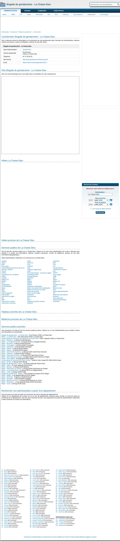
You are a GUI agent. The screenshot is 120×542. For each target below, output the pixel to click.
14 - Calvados (5, 491)
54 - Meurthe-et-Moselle (37, 502)
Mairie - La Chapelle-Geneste (10, 342)
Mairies (27, 11)
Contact (93, 537)
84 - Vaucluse (60, 493)
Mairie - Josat (5, 384)
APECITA (30, 263)
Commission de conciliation (10, 274)
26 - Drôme (4, 510)
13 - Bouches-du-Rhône (8, 490)
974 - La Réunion (61, 523)
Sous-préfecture (78, 14)
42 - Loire (32, 481)
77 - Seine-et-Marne (62, 481)
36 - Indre (32, 471)
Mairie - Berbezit (6, 367)
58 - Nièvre (33, 508)
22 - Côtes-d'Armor (7, 503)
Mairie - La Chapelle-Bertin (10, 370)
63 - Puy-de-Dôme (35, 517)
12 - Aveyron (5, 488)
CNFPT (55, 273)
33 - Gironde (5, 525)
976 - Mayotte (60, 525)
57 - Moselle (33, 507)
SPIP (3, 300)
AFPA (29, 261)
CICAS (3, 271)
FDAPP (29, 283)
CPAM (13, 14)
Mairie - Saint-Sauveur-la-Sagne (11, 357)
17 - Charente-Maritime (8, 497)
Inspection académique (34, 286)
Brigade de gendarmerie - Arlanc (11, 363)
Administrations (10, 11)
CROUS (4, 278)
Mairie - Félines (6, 348)
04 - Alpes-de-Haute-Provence (10, 475)
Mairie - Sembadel (7, 347)
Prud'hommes (31, 296)
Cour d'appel (57, 274)
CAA (28, 264)
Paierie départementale (60, 291)
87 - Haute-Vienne (61, 498)
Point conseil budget (33, 293)
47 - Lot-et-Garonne (35, 490)
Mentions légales (85, 537)
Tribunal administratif (59, 300)
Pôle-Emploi (39, 14)
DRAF (55, 280)
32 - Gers (4, 523)
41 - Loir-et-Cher (35, 480)
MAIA (54, 286)
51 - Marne (33, 497)
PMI (49, 14)
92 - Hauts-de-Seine (62, 507)
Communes (42, 11)
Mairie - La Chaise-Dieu (9, 337)
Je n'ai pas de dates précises (101, 209)
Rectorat (55, 296)
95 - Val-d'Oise (60, 512)
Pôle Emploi (5, 295)
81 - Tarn (58, 488)
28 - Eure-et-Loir (6, 513)
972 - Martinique (60, 520)
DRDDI (3, 281)
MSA (3, 290)
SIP (28, 298)
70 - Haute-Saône (61, 470)
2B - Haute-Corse (6, 518)
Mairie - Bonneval (7, 343)
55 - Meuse (33, 503)
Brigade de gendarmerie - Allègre (12, 373)
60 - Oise (32, 512)
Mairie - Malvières (7, 340)
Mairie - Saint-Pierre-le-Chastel (11, 368)
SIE (2, 298)
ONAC (3, 291)
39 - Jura (32, 476)
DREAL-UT (56, 281)
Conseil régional (32, 276)
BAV (54, 263)
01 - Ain (3, 470)
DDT (54, 278)
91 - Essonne (60, 505)
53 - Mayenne (34, 500)
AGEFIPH (56, 261)
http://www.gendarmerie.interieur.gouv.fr (35, 59)
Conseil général (58, 268)
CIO (54, 271)
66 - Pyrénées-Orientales (37, 522)
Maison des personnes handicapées (38, 288)
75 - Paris (58, 478)
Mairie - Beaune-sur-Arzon (9, 380)
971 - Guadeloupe (61, 518)
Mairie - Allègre (6, 375)
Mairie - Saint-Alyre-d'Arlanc (10, 355)
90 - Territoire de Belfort (63, 503)
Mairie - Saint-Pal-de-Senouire (11, 352)
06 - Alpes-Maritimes (7, 478)
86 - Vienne (59, 497)
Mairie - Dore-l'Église (8, 358)
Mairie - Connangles (7, 345)
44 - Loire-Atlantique (36, 485)
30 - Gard (4, 520)
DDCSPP (30, 278)
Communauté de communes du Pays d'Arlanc (16, 360)
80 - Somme (59, 486)
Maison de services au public (36, 290)
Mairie (4, 14)
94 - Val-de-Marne (61, 510)
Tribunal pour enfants (8, 301)
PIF (54, 293)
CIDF (29, 271)
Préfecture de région (7, 296)
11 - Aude (4, 486)
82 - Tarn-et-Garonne (62, 490)
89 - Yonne (59, 502)
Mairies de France (64, 537)
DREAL (29, 281)
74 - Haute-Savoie (61, 476)
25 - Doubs (4, 508)
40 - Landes (33, 478)
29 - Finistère (5, 515)
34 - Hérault (4, 527)
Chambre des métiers (60, 269)
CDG (28, 268)
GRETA (29, 285)
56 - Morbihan (34, 505)
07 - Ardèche (5, 480)
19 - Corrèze (5, 500)
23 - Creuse (4, 505)
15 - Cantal (4, 493)
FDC (54, 283)
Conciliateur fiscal (32, 274)
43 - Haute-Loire (34, 483)
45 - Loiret (33, 486)
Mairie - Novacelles (7, 382)
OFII (54, 290)
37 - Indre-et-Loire (35, 473)
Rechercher (100, 212)
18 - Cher (4, 498)
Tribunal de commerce (8, 303)
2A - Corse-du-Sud (6, 517)
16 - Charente (5, 495)
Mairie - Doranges (7, 379)
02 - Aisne (4, 471)
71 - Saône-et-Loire (61, 471)
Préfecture (66, 14)
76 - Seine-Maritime (61, 480)
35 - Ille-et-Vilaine (35, 470)
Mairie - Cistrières (7, 353)
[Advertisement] (60, 23)
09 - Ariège (4, 483)
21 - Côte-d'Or (5, 502)
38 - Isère (32, 475)
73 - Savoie (59, 475)
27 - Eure (4, 512)
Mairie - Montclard (7, 377)
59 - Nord (32, 510)
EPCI (56, 14)
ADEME (4, 261)
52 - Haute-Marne (35, 498)
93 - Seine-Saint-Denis (62, 508)
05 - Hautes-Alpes (6, 476)
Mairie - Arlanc (6, 365)
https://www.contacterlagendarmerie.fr (35, 62)
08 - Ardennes (5, 481)
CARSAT (30, 266)
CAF (21, 14)
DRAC (29, 280)
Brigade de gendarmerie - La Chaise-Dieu (14, 335)
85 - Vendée (59, 495)
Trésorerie (56, 301)
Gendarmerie (91, 14)
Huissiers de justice (59, 285)
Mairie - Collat (5, 372)
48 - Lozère (33, 491)
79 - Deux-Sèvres (61, 485)
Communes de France (50, 537)
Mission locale (57, 288)
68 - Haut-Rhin (34, 525)
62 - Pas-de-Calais (35, 515)
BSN (2, 264)
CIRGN (3, 273)
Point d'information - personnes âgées (39, 273)
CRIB (54, 276)
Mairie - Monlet (6, 362)
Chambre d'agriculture (34, 269)
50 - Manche (33, 495)
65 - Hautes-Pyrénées (36, 520)
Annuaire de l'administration (33, 537)
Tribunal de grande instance (36, 301)
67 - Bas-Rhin (34, 523)
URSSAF (30, 303)
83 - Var (58, 491)
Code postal (59, 11)
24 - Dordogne (5, 507)
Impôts (29, 14)
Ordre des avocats (33, 291)
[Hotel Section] (40, 199)
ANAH (3, 263)
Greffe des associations (60, 295)
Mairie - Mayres (6, 350)
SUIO (29, 300)
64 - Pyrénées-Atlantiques (37, 518)
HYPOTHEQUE (6, 286)
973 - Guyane (60, 522)
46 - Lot (32, 488)
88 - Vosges (59, 500)
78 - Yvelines (59, 483)
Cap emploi (5, 266)
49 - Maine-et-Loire (35, 493)
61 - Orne (32, 513)
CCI (54, 266)
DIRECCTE (5, 280)
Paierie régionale (6, 293)
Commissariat (104, 14)
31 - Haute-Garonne (7, 522)
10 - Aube (4, 485)
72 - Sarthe (59, 473)
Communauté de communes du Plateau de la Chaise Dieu (20, 338)
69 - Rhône (33, 527)
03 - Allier (4, 473)
